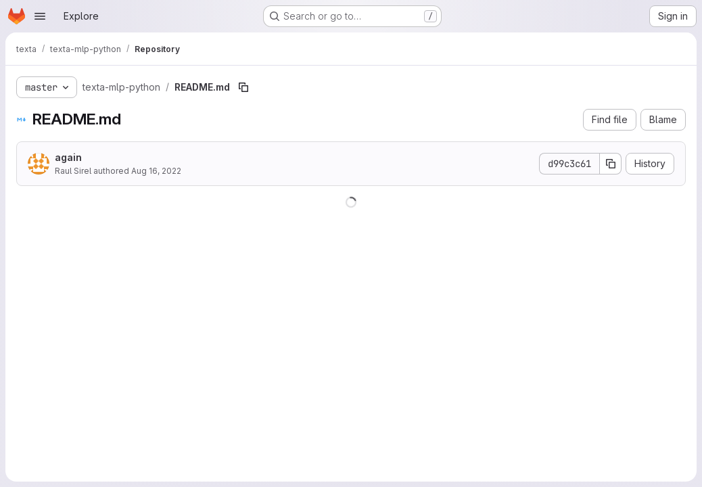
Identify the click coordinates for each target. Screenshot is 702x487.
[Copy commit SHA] (611, 164)
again (68, 157)
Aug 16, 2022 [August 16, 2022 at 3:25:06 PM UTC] (156, 171)
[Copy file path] (243, 87)
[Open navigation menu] (40, 16)
